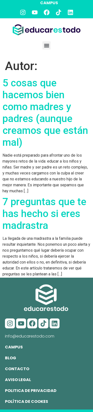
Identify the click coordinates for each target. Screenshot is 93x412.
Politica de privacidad (31, 390)
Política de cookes (26, 401)
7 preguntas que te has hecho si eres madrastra (44, 213)
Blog (10, 358)
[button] (46, 45)
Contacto (17, 369)
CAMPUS (49, 3)
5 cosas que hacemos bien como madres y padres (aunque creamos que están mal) (45, 112)
